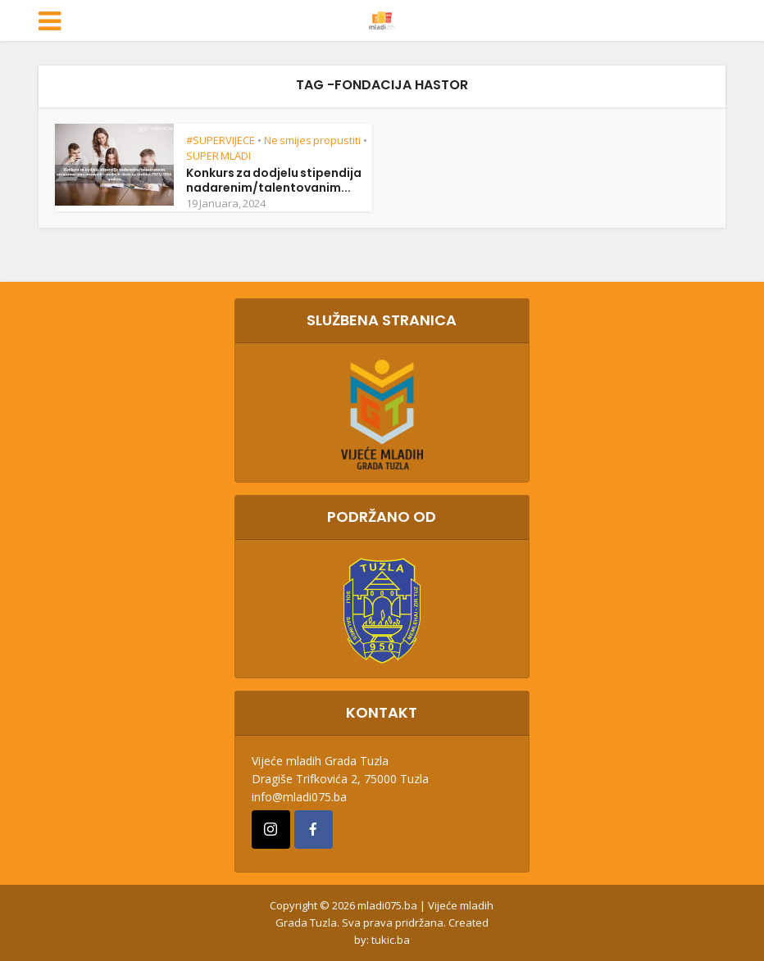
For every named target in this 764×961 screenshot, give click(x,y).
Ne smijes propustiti (312, 140)
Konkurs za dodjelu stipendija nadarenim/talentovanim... (274, 180)
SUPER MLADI (218, 155)
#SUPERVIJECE (220, 140)
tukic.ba (390, 939)
